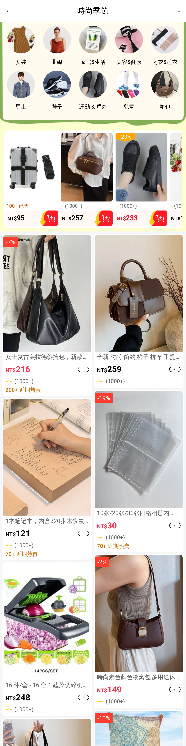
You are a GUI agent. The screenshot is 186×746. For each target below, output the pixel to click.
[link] (21, 40)
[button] (7, 10)
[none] (93, 121)
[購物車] (178, 10)
